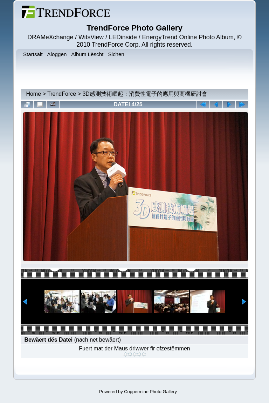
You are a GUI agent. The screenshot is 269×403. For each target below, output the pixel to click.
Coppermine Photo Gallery (150, 391)
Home (33, 94)
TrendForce (61, 94)
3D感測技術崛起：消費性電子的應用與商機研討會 (144, 94)
